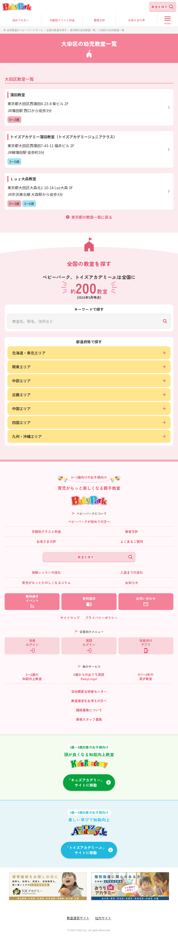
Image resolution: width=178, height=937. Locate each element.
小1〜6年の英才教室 (145, 676)
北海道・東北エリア (89, 353)
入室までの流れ (131, 572)
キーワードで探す (89, 309)
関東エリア (89, 367)
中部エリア (89, 380)
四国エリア (89, 422)
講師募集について (89, 710)
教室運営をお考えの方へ (89, 700)
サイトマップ (70, 617)
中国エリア (89, 408)
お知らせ (131, 582)
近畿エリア (89, 394)
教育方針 (99, 20)
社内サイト (103, 918)
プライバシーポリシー (101, 617)
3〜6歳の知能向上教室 (32, 676)
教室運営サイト (78, 918)
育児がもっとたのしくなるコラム (46, 582)
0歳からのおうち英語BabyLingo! (88, 676)
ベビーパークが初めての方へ (89, 521)
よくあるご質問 (131, 541)
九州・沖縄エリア (89, 436)
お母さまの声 (46, 541)
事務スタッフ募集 (89, 719)
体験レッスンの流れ (46, 572)
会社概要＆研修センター (89, 691)
